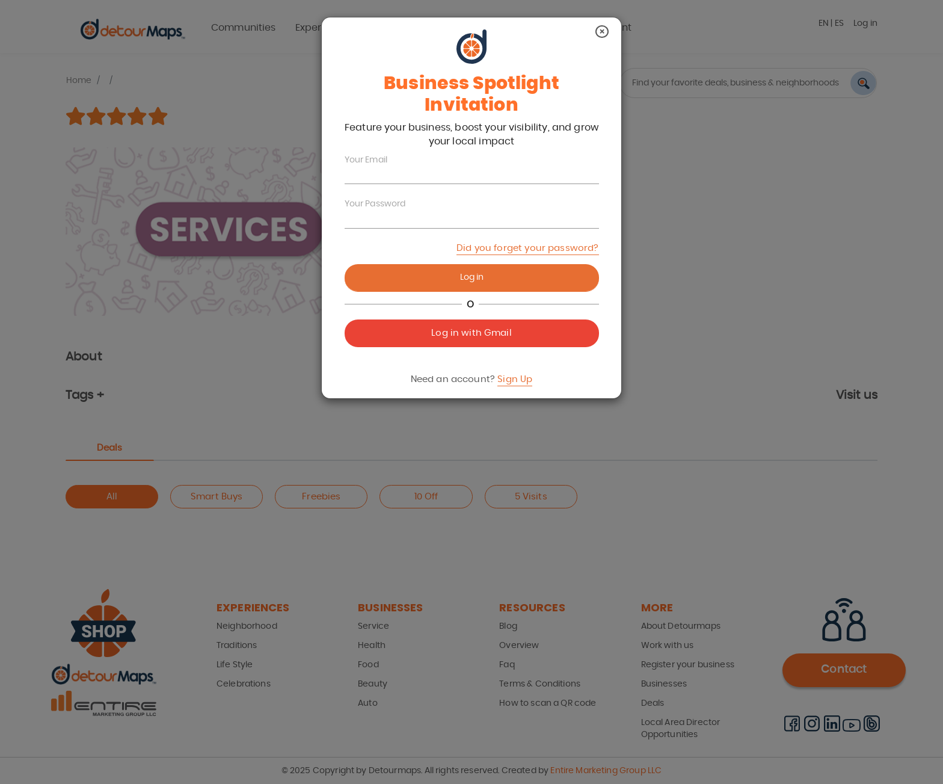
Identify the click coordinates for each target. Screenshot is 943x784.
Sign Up (514, 379)
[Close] (602, 31)
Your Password (375, 204)
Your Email (366, 160)
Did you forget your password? (527, 248)
